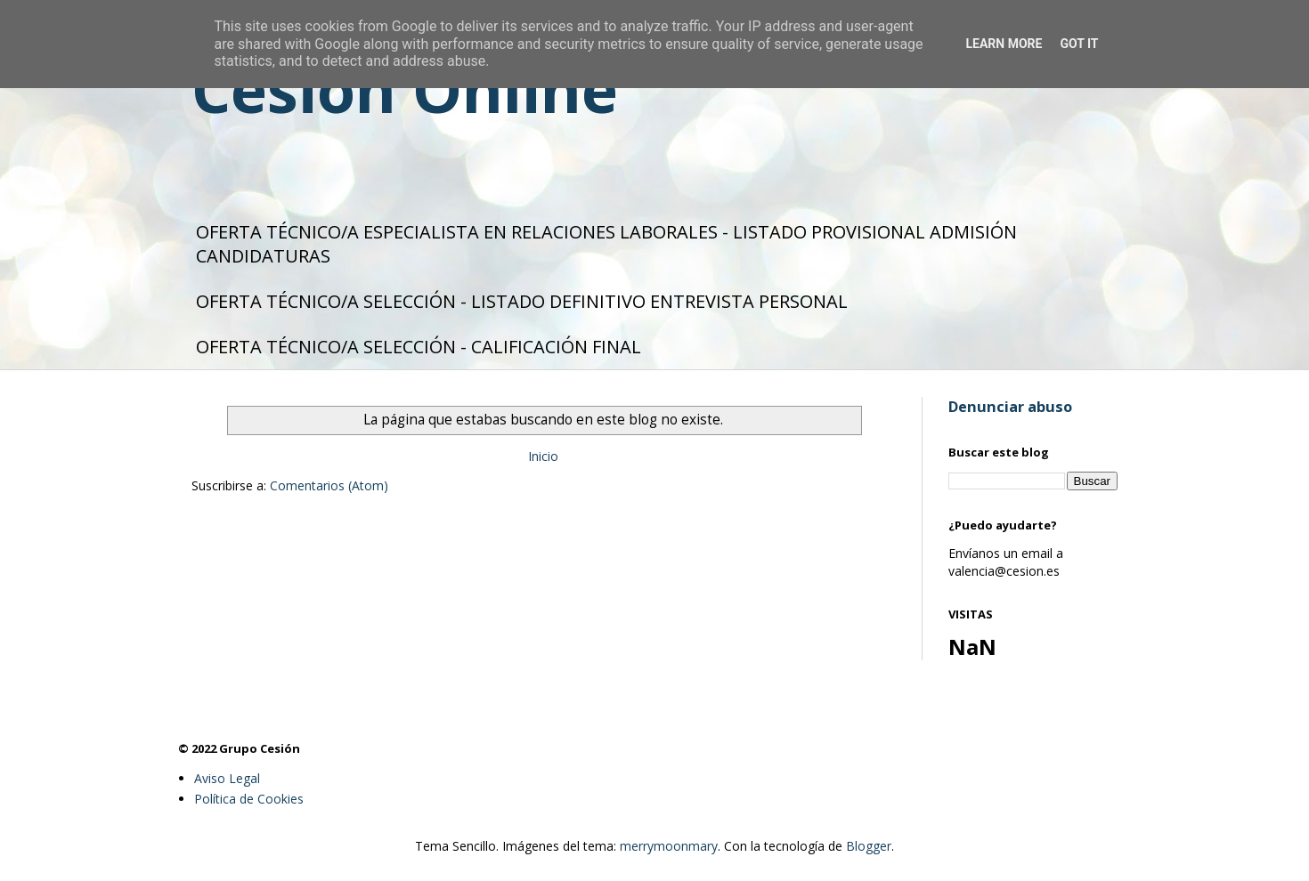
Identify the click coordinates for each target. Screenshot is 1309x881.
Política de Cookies (249, 798)
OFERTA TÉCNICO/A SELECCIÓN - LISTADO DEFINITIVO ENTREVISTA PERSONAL (522, 301)
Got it (1079, 43)
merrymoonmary (669, 845)
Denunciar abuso (1010, 406)
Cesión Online (404, 89)
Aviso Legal (227, 778)
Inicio (543, 456)
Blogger (868, 845)
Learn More (1003, 43)
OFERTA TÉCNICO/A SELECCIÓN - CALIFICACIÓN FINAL (418, 347)
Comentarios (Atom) (329, 485)
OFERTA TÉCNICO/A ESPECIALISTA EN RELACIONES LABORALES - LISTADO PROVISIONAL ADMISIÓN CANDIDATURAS (606, 244)
